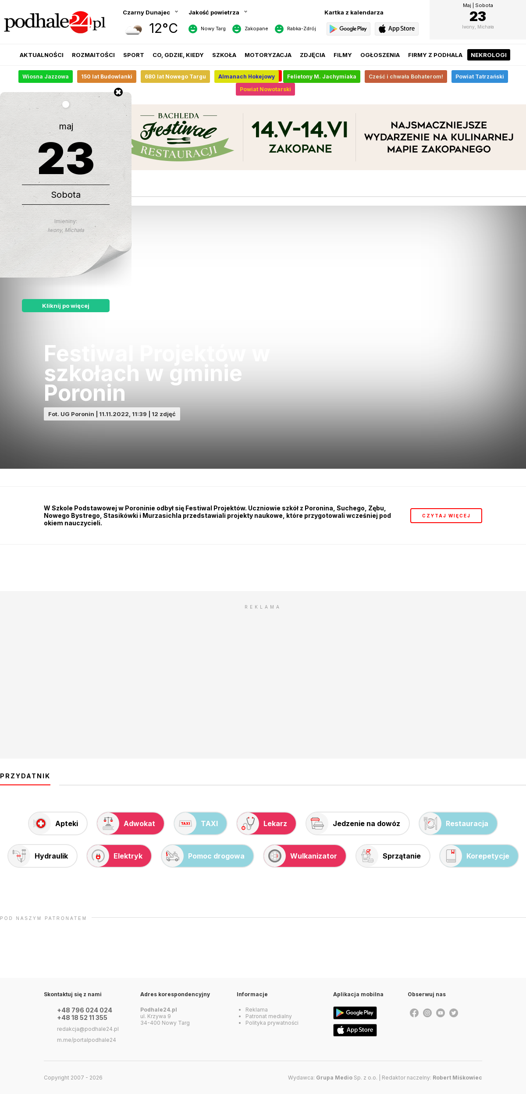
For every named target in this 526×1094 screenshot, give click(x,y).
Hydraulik (38, 856)
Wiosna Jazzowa (45, 76)
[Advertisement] (263, 675)
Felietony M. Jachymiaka (321, 76)
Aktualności (42, 54)
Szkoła (224, 54)
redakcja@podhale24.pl (88, 1029)
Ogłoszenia (380, 54)
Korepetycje (474, 856)
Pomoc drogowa (203, 856)
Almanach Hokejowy (246, 76)
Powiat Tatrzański (479, 76)
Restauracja (453, 823)
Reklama (256, 1009)
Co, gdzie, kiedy (178, 54)
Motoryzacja (268, 54)
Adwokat (126, 823)
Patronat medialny (268, 1016)
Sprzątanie (388, 856)
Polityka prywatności (272, 1022)
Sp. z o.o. (346, 1077)
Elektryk (114, 856)
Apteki (53, 823)
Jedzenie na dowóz (353, 823)
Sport (133, 54)
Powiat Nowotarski (265, 89)
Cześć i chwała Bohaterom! (406, 76)
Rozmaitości (93, 54)
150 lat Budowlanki (106, 76)
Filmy (343, 54)
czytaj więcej (446, 515)
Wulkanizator (300, 856)
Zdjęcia (312, 54)
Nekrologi (489, 54)
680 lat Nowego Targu (175, 76)
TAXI (196, 823)
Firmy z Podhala (435, 54)
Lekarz (262, 823)
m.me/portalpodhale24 (86, 1040)
